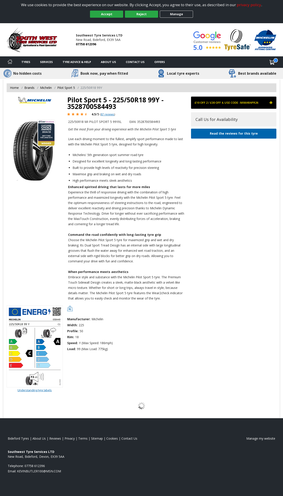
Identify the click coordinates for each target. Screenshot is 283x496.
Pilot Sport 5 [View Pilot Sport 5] (66, 88)
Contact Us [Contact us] (135, 62)
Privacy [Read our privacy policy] (70, 438)
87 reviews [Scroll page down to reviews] (107, 114)
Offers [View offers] (159, 62)
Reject (141, 14)
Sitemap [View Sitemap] (97, 438)
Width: (72, 325)
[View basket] (272, 62)
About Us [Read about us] (39, 438)
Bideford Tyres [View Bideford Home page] (18, 438)
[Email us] (39, 471)
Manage (176, 14)
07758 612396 (86, 44)
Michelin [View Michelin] (46, 88)
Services (46, 62)
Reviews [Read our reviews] (55, 438)
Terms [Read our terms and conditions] (83, 438)
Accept (106, 14)
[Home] (10, 62)
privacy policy (249, 4)
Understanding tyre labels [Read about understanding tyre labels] (34, 390)
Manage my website (260, 438)
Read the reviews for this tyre (234, 133)
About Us (108, 62)
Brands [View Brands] (29, 88)
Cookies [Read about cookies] (112, 438)
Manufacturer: (78, 319)
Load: (71, 349)
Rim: (70, 337)
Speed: (72, 343)
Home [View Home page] (14, 88)
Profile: (72, 331)
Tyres (25, 62)
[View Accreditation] (237, 39)
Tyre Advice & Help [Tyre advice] (77, 62)
